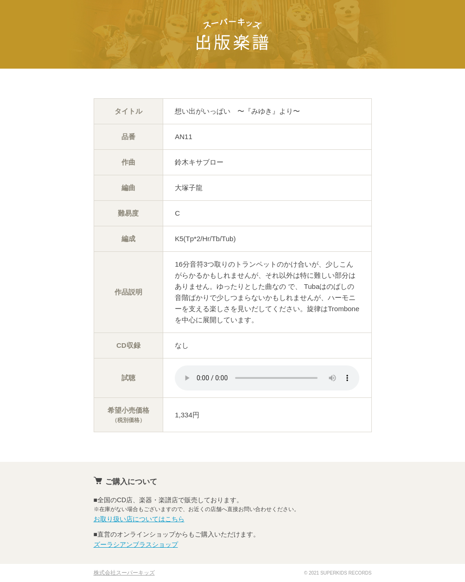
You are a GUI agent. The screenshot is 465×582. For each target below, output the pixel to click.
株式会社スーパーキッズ (124, 572)
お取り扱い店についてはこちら (139, 519)
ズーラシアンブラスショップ (136, 544)
